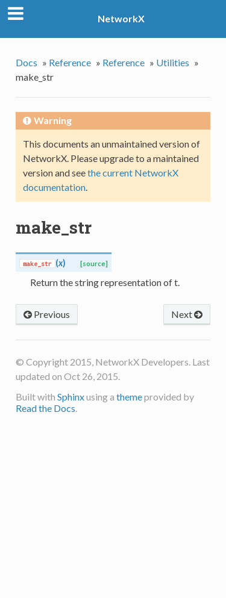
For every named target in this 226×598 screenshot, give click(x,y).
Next (186, 314)
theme (129, 396)
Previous (47, 314)
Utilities (172, 62)
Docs (26, 62)
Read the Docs (45, 408)
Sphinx (70, 396)
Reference (70, 62)
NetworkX (121, 18)
